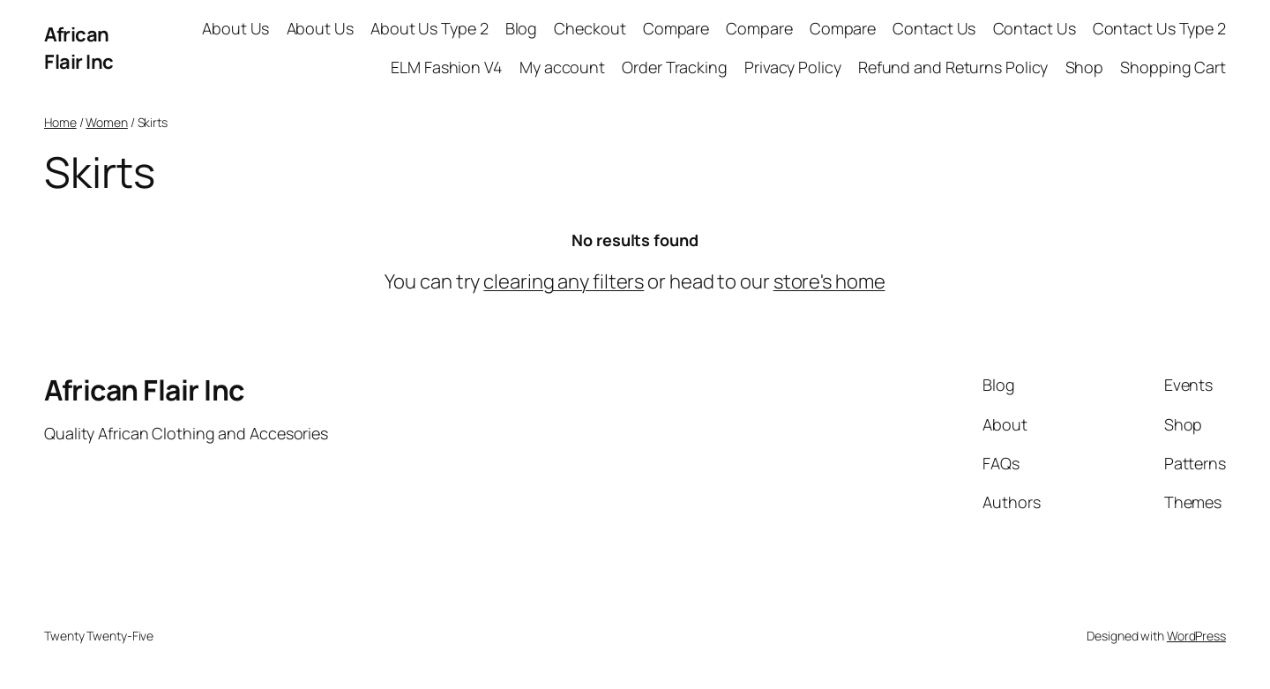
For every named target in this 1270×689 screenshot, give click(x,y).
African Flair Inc (79, 48)
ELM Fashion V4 (447, 67)
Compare (676, 28)
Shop (1084, 67)
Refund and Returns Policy (953, 67)
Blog (521, 28)
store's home (829, 281)
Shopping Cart (1173, 67)
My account (562, 67)
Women (107, 122)
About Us (235, 28)
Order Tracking (675, 67)
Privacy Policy (792, 67)
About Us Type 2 (429, 28)
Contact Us (934, 28)
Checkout (589, 28)
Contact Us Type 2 (1159, 28)
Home (60, 122)
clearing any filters (563, 281)
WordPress (1196, 635)
